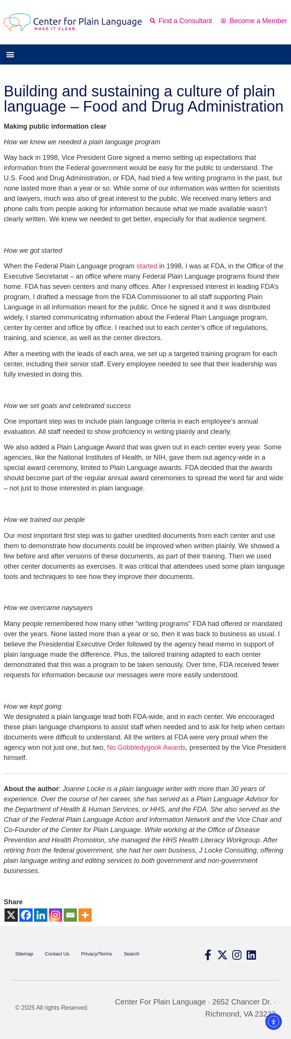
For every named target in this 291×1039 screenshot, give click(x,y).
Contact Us (57, 954)
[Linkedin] (40, 915)
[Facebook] (26, 915)
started (146, 266)
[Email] (70, 915)
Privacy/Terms (96, 954)
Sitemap (24, 954)
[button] (10, 54)
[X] (11, 915)
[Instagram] (55, 915)
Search (131, 954)
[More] (85, 915)
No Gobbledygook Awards (146, 747)
